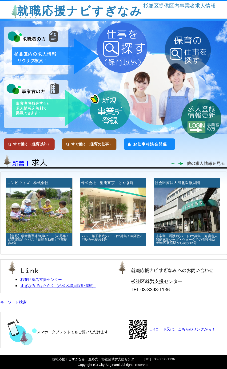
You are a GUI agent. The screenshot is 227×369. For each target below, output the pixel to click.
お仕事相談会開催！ (149, 144)
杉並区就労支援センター (41, 280)
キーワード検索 (13, 302)
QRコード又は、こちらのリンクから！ (182, 329)
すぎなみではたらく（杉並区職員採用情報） (58, 286)
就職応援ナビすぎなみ (80, 11)
